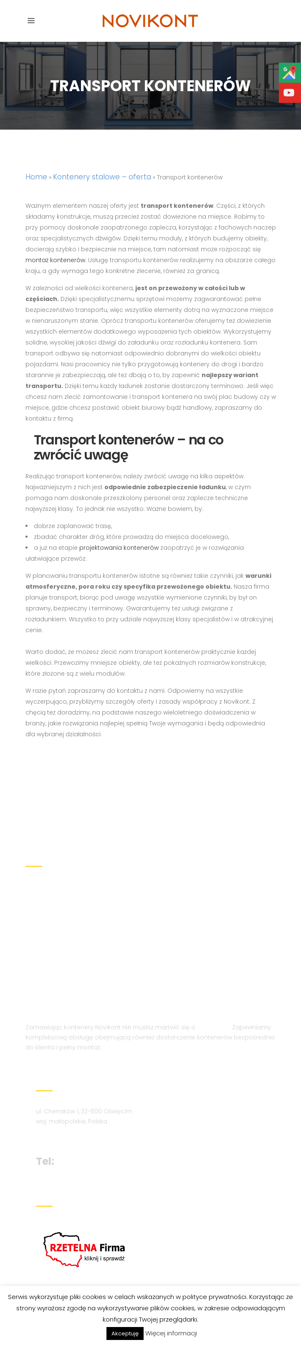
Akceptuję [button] (125, 1333)
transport (213, 1012)
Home (36, 177)
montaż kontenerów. (55, 260)
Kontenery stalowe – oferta (102, 177)
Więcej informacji (171, 1333)
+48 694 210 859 (97, 1147)
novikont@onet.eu (66, 1131)
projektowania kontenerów (119, 548)
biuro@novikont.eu (66, 1121)
